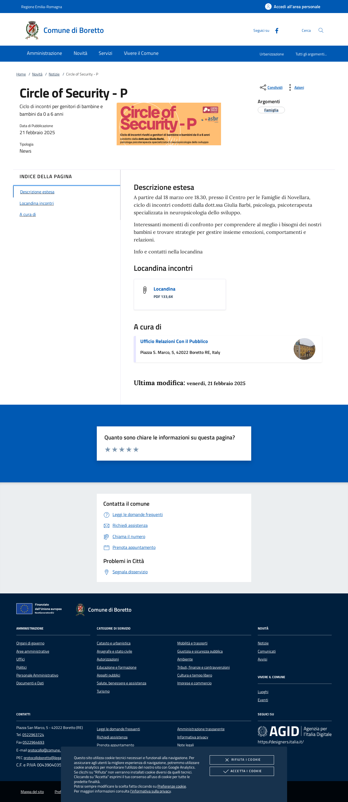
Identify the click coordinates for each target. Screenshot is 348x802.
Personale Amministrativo (37, 675)
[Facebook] (274, 30)
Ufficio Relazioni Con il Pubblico (174, 341)
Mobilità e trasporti (192, 643)
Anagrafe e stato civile (114, 651)
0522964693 (33, 742)
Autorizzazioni (108, 659)
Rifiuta (242, 760)
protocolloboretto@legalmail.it (48, 758)
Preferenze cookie (171, 786)
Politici (21, 667)
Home (21, 74)
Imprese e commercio (194, 683)
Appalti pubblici (108, 675)
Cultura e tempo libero (194, 675)
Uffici (20, 659)
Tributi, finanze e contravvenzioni (203, 667)
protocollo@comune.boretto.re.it (53, 750)
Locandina (164, 289)
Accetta (242, 771)
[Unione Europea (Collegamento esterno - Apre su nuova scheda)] (40, 609)
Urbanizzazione (272, 54)
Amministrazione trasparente (201, 729)
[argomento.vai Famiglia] (271, 110)
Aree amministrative (32, 651)
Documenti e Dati (30, 683)
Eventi (263, 700)
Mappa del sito (32, 792)
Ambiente (185, 659)
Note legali (185, 745)
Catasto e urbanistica (113, 643)
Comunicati (267, 651)
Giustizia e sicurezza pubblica (200, 651)
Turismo (103, 691)
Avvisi (262, 659)
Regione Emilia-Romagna (41, 7)
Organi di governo (30, 643)
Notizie (54, 74)
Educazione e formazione (116, 667)
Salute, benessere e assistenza (121, 683)
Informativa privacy (192, 737)
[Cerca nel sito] (321, 30)
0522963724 (33, 735)
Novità (37, 74)
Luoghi (263, 692)
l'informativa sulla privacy (150, 791)
